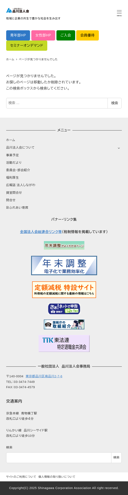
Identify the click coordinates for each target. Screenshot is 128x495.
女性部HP (43, 35)
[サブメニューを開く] (119, 148)
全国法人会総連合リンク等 (41, 232)
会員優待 (87, 35)
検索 (114, 103)
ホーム (10, 140)
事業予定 (12, 155)
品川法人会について (20, 147)
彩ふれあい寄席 (17, 207)
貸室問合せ (14, 192)
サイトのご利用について (21, 476)
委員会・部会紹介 (18, 170)
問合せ (11, 200)
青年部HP (18, 35)
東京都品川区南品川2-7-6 (44, 376)
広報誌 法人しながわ (20, 185)
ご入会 (65, 35)
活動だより (14, 162)
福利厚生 (12, 177)
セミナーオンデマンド (26, 45)
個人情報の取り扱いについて (56, 476)
